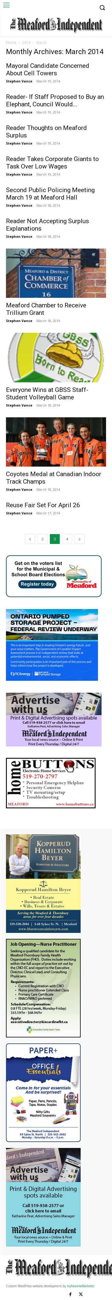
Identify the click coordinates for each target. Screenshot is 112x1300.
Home (11, 42)
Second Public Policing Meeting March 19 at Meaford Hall (50, 193)
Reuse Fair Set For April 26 (43, 505)
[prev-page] (30, 539)
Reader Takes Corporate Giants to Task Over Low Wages (52, 162)
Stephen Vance (19, 81)
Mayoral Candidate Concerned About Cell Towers (47, 69)
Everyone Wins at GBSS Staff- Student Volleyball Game (47, 393)
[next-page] (79, 539)
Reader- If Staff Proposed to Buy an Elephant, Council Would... (55, 100)
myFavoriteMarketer (80, 1286)
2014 (26, 42)
